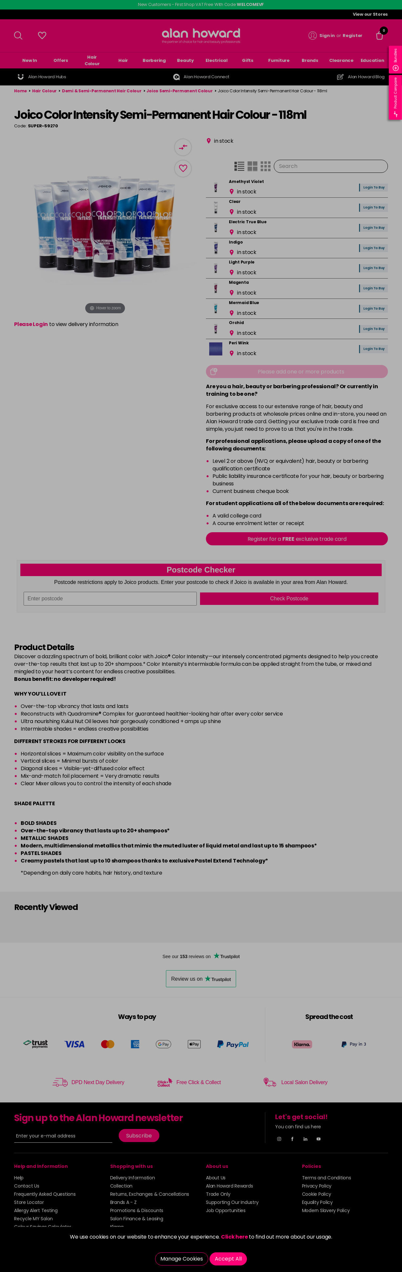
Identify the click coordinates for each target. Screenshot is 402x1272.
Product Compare (396, 97)
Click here (234, 1237)
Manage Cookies (181, 1259)
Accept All (228, 1259)
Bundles (396, 59)
